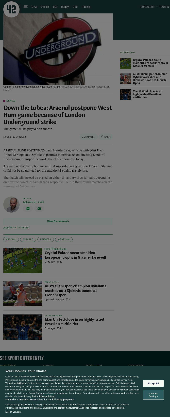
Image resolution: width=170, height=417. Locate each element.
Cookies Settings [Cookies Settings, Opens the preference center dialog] (153, 395)
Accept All (153, 383)
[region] (85, 391)
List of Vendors (13, 412)
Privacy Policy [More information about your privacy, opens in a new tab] (46, 396)
